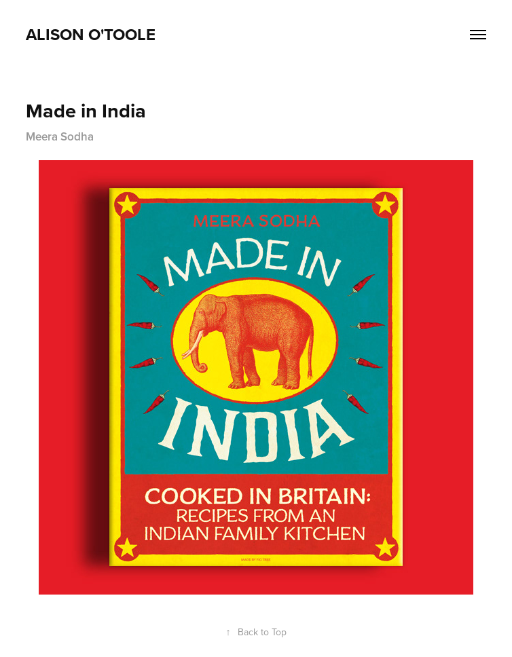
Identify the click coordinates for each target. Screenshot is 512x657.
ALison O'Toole (91, 34)
